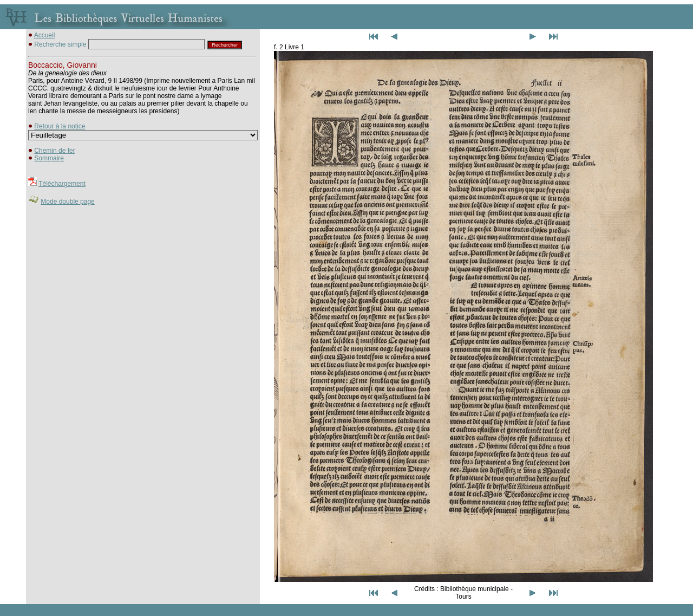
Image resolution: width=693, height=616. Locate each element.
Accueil (44, 35)
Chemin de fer (54, 150)
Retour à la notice (59, 126)
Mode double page (67, 201)
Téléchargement (62, 183)
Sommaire (49, 158)
